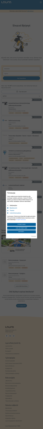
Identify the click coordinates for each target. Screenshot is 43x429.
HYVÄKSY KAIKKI (22, 224)
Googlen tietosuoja (21, 219)
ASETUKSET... (21, 231)
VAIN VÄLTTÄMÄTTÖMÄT (21, 228)
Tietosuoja (33, 236)
